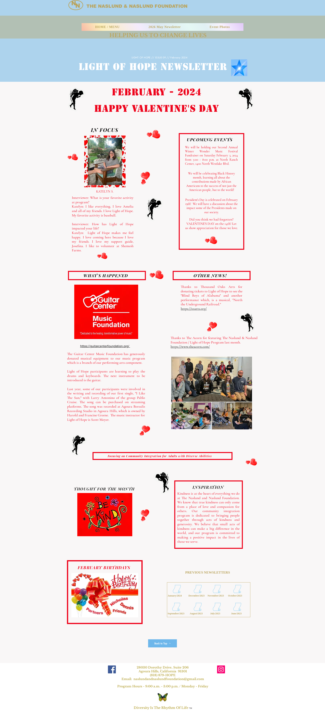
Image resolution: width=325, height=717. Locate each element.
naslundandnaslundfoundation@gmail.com (168, 679)
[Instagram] (221, 669)
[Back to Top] (162, 643)
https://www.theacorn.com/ (190, 346)
